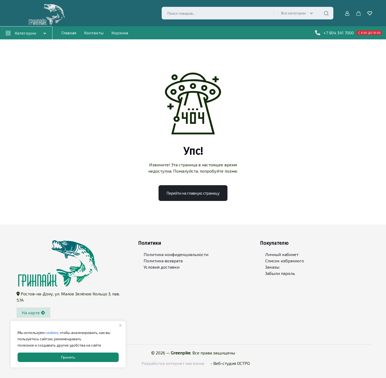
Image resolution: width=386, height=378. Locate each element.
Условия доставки (162, 267)
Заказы (272, 267)
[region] (68, 344)
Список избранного (284, 260)
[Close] (120, 325)
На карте (33, 312)
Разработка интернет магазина (173, 363)
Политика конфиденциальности (176, 254)
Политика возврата (163, 260)
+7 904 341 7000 (348, 32)
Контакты (94, 32)
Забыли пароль (280, 273)
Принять (68, 357)
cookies (51, 332)
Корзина (119, 32)
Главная (68, 32)
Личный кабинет (281, 254)
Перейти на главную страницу (193, 193)
